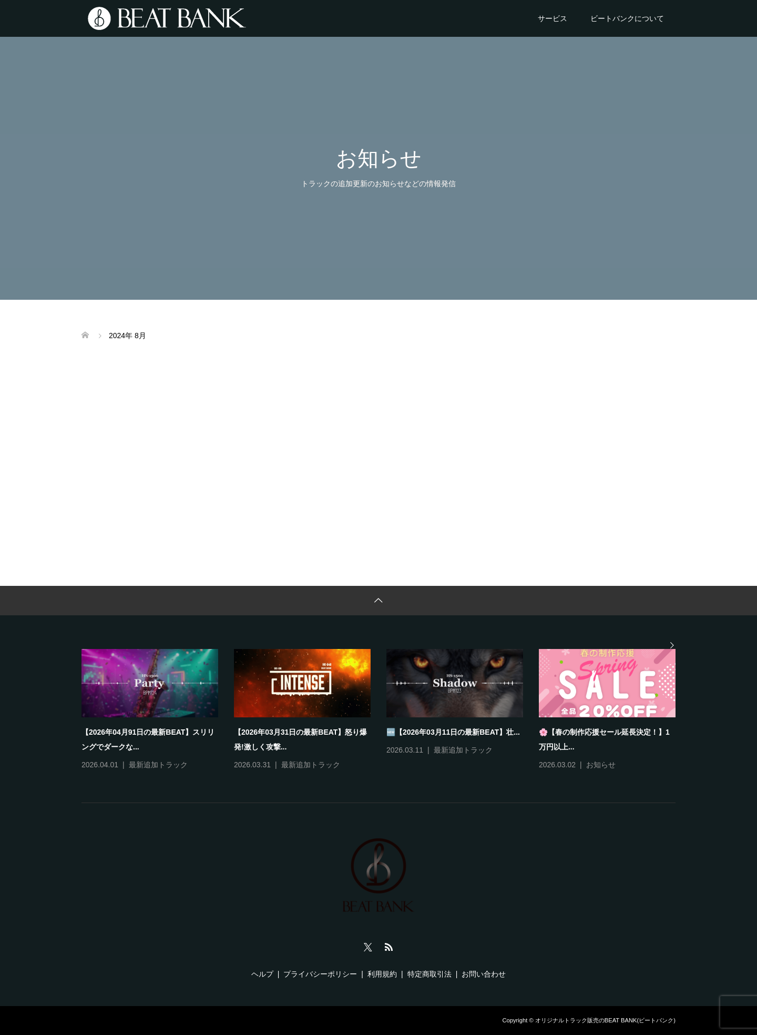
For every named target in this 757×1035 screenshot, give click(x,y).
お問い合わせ (484, 974)
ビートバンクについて (627, 18)
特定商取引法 (429, 974)
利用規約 (382, 974)
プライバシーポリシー (320, 974)
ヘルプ (262, 974)
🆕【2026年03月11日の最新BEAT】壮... (453, 732)
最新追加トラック (158, 764)
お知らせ (601, 764)
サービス (552, 18)
